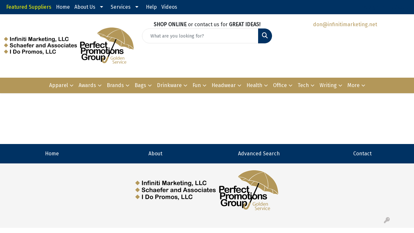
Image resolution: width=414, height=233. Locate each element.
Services (121, 7)
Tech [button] (303, 85)
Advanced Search (259, 153)
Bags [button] (140, 85)
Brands (115, 85)
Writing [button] (328, 85)
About (155, 153)
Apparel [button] (58, 85)
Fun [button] (196, 85)
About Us (84, 7)
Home (63, 7)
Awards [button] (87, 85)
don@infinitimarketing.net (345, 24)
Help (151, 7)
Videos (169, 7)
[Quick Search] (200, 35)
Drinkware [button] (169, 85)
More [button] (353, 85)
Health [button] (254, 85)
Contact (362, 153)
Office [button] (280, 85)
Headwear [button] (224, 85)
